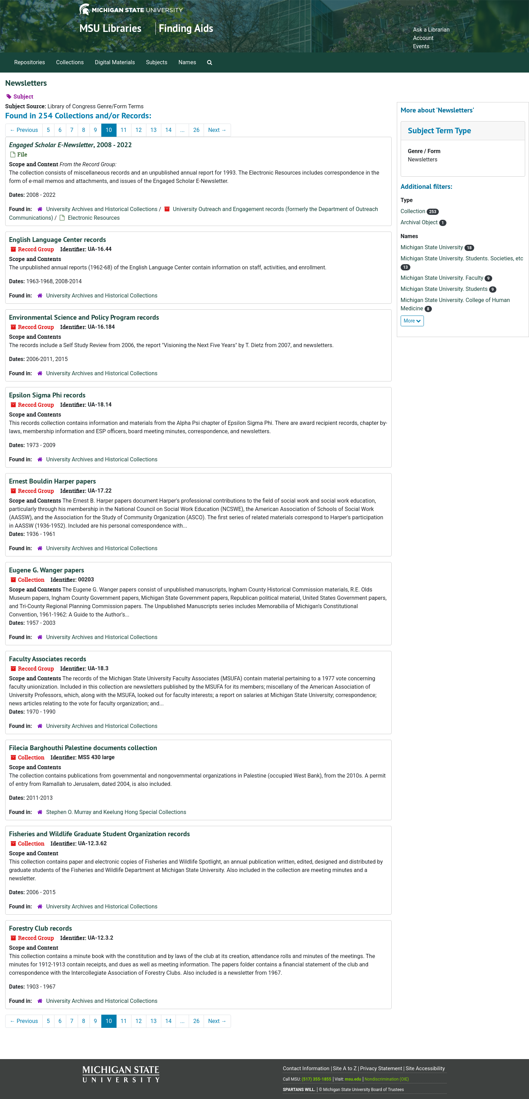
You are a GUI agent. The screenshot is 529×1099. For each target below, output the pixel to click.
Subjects (156, 62)
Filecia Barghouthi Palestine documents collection (83, 747)
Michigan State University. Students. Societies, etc (462, 258)
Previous (24, 130)
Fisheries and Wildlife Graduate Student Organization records (99, 833)
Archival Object (420, 222)
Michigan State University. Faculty (443, 278)
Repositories (29, 62)
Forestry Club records (40, 928)
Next (217, 130)
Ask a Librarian (431, 29)
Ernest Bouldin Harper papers (52, 481)
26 (196, 130)
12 (139, 130)
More (412, 321)
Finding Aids (186, 28)
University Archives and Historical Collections (101, 209)
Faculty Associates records (47, 658)
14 (168, 130)
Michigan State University (432, 247)
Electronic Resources (94, 218)
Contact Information (306, 1068)
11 (124, 130)
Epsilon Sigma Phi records (47, 395)
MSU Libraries (110, 28)
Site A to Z (345, 1068)
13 (154, 130)
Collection (414, 211)
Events (421, 46)
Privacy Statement (381, 1068)
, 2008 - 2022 (70, 144)
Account (423, 38)
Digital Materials (115, 62)
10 (109, 130)
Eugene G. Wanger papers (46, 569)
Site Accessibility (425, 1068)
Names (187, 62)
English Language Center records (57, 239)
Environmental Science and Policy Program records (84, 317)
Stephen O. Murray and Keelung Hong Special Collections (116, 812)
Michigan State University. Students (445, 289)
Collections (70, 62)
